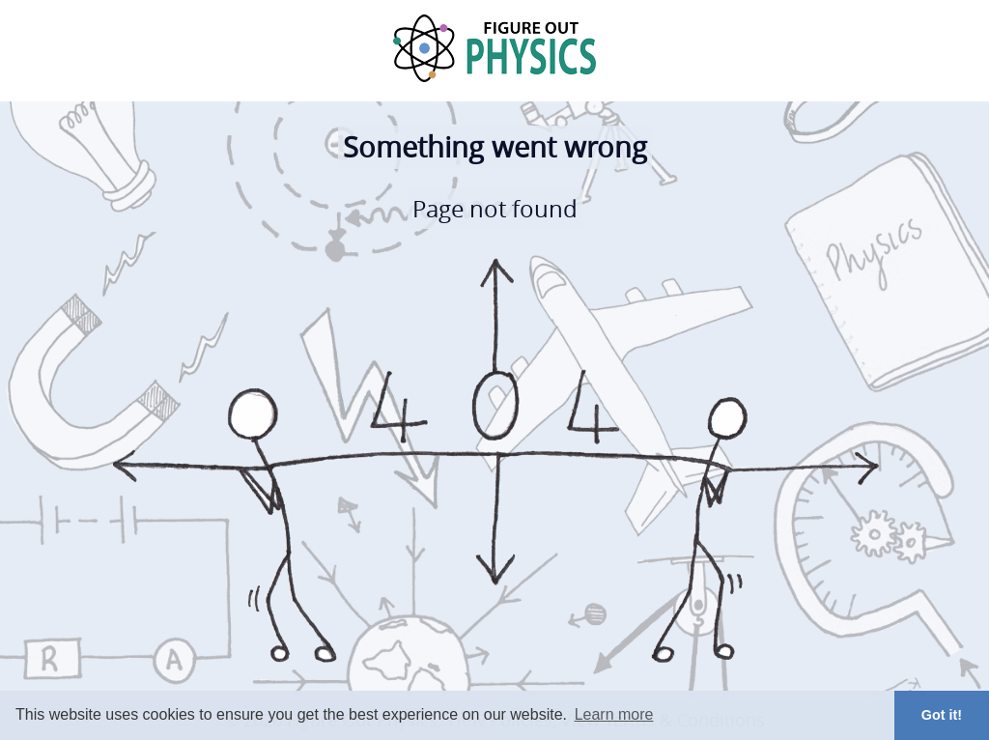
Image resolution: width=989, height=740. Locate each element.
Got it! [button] (941, 715)
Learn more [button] (614, 714)
